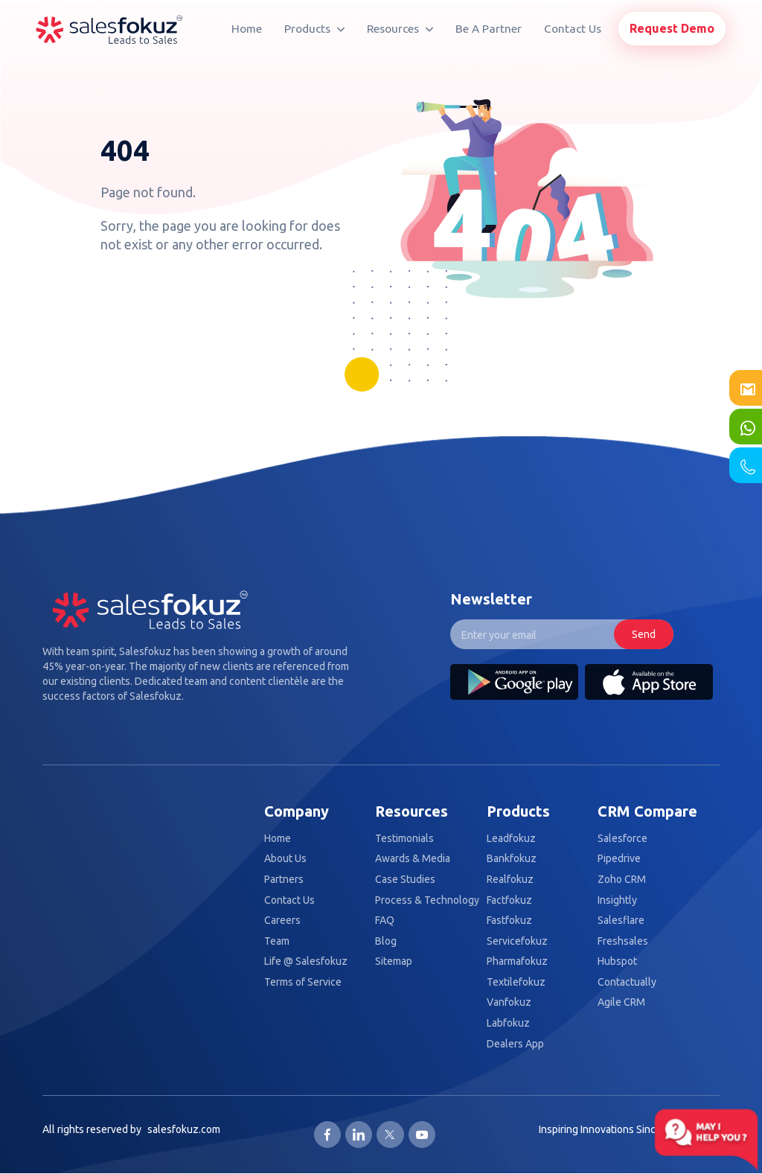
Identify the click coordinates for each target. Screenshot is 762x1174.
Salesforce (622, 838)
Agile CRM (621, 1002)
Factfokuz (509, 900)
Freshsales (623, 941)
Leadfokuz (511, 838)
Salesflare (621, 920)
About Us (285, 858)
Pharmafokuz (517, 961)
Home (246, 28)
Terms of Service (303, 982)
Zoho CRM (622, 879)
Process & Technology (427, 900)
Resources (400, 28)
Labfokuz (508, 1023)
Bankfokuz (512, 858)
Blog (386, 941)
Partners (284, 879)
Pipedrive (619, 858)
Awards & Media (412, 858)
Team (276, 941)
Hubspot (617, 961)
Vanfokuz (509, 1002)
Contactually (627, 982)
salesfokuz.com (183, 1129)
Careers (282, 920)
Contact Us (572, 28)
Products (314, 28)
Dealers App (515, 1044)
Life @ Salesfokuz (306, 961)
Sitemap (393, 961)
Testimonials (404, 838)
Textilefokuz (516, 982)
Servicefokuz (517, 941)
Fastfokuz (509, 920)
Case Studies (405, 879)
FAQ (384, 920)
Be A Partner (488, 28)
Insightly (617, 900)
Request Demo (672, 28)
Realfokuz (510, 879)
